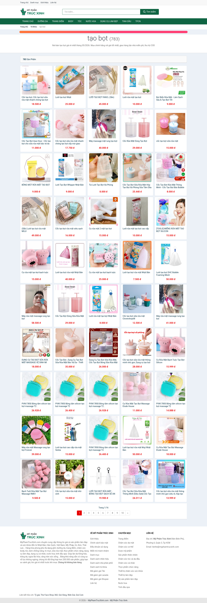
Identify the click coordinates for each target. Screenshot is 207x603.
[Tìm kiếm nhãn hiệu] (101, 12)
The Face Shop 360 (49, 595)
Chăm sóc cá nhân (126, 563)
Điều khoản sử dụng (99, 547)
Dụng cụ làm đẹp (109, 21)
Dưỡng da (43, 21)
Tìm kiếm (149, 11)
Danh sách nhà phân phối (101, 563)
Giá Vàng (63, 595)
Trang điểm (58, 21)
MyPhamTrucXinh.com (98, 600)
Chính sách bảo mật (99, 543)
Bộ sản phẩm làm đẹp (128, 579)
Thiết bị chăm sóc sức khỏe (130, 571)
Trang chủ (24, 2)
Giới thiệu (44, 2)
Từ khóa (33, 27)
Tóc (80, 21)
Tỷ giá (37, 595)
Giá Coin (79, 595)
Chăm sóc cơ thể (125, 547)
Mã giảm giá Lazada (99, 575)
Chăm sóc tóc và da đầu (129, 559)
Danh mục (34, 2)
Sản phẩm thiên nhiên (128, 555)
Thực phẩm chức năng (128, 567)
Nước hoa (91, 21)
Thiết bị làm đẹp (125, 575)
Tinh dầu (126, 21)
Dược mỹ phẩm (125, 551)
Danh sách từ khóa (98, 567)
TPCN (138, 21)
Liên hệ (53, 2)
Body (70, 21)
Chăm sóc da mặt (126, 543)
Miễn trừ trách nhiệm (99, 551)
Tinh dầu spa (124, 587)
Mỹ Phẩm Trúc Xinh (118, 600)
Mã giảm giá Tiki (97, 571)
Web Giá (71, 595)
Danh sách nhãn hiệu (99, 559)
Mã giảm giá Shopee (99, 579)
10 (122, 513)
